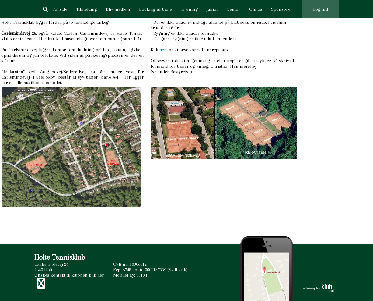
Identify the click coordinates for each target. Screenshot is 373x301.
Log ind (320, 9)
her (162, 49)
